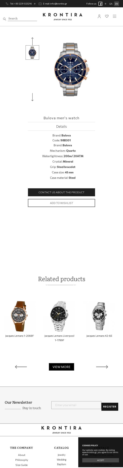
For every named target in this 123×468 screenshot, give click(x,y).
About (21, 455)
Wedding (61, 460)
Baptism (61, 465)
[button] (21, 367)
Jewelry (61, 455)
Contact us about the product (61, 192)
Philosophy (21, 460)
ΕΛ (111, 3)
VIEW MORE (61, 367)
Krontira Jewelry (62, 16)
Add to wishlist (61, 203)
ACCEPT (100, 460)
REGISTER (108, 405)
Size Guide (21, 465)
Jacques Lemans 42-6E (99, 336)
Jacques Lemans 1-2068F (19, 336)
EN (116, 3)
